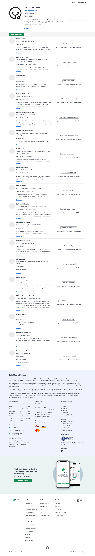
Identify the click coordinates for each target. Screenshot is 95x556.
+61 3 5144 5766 (16, 427)
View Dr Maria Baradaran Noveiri (68, 117)
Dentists (42, 509)
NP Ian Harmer (21, 277)
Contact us (58, 509)
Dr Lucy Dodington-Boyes (24, 130)
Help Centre (28, 537)
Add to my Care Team (30, 10)
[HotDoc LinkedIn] (78, 501)
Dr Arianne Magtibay (22, 204)
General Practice (44, 503)
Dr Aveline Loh (21, 185)
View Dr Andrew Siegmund (68, 246)
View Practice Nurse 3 (68, 356)
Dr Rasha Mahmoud (22, 94)
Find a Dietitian (29, 522)
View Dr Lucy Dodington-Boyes (69, 135)
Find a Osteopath (29, 525)
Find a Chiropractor (30, 515)
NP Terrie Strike (21, 259)
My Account (28, 534)
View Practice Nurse (68, 319)
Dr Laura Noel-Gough (23, 222)
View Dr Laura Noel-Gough (68, 227)
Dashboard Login (44, 515)
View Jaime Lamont (68, 80)
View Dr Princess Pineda (69, 62)
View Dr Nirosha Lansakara (68, 154)
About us (57, 503)
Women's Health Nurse (23, 332)
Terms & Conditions (60, 512)
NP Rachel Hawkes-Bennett (25, 296)
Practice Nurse (21, 314)
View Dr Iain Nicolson (69, 44)
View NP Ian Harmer (68, 282)
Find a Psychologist (30, 518)
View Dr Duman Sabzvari (69, 172)
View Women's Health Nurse (69, 337)
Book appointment (16, 34)
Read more (19, 53)
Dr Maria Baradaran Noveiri (25, 112)
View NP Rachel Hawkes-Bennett (68, 301)
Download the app (23, 480)
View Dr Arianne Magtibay (68, 209)
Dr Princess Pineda (22, 57)
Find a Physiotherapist (31, 509)
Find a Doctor (28, 503)
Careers (57, 506)
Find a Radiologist (29, 531)
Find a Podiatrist (29, 512)
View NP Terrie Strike (69, 264)
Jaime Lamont (20, 75)
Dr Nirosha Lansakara (23, 149)
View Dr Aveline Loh (68, 190)
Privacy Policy (59, 515)
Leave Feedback (29, 540)
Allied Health (43, 506)
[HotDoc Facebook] (75, 501)
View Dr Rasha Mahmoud (68, 99)
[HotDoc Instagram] (81, 501)
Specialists (43, 512)
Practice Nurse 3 (21, 351)
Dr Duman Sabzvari (22, 167)
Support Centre (44, 518)
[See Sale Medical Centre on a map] (77, 13)
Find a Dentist (28, 506)
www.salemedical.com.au (19, 430)
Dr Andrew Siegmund (23, 241)
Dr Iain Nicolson (21, 39)
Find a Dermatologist (30, 528)
